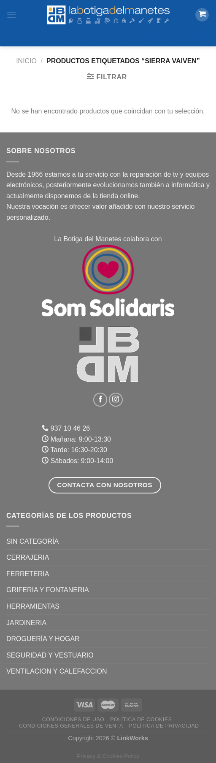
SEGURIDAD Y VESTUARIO (50, 655)
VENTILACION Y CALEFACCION (56, 671)
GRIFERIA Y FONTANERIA (47, 589)
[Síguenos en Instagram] (116, 400)
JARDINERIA (26, 622)
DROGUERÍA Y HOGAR (43, 638)
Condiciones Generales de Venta (71, 726)
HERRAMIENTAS (32, 606)
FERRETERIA (27, 573)
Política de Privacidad (164, 726)
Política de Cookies (141, 720)
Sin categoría (32, 541)
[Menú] (11, 14)
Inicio (26, 61)
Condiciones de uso (73, 720)
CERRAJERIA (27, 557)
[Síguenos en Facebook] (100, 400)
